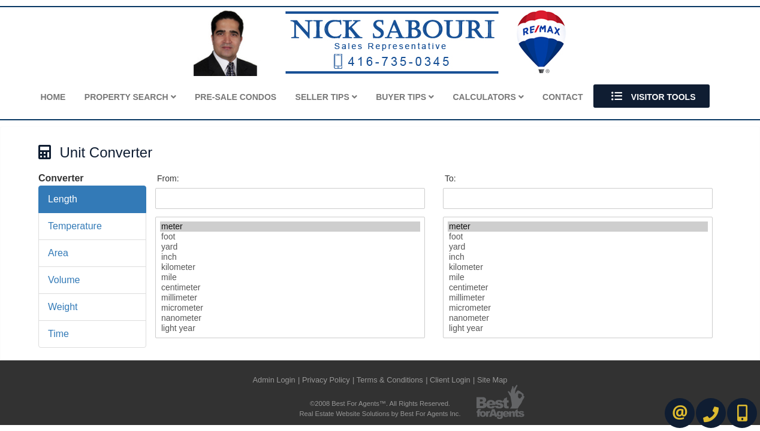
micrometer (290, 308)
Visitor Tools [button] (652, 96)
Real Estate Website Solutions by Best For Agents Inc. (379, 413)
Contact (562, 97)
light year (290, 328)
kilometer (290, 267)
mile (290, 277)
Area (58, 253)
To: (450, 178)
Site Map (492, 379)
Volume (64, 280)
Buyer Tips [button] (405, 97)
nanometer (290, 318)
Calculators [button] (488, 97)
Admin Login (273, 379)
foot (290, 237)
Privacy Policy (326, 379)
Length (62, 199)
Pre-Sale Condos (235, 97)
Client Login (450, 379)
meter (290, 226)
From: (168, 178)
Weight (63, 307)
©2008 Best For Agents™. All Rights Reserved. (380, 403)
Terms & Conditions (390, 379)
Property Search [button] (130, 97)
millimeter (290, 298)
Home (52, 97)
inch (290, 257)
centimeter (290, 288)
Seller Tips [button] (326, 97)
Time (58, 334)
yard (290, 247)
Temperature (75, 226)
